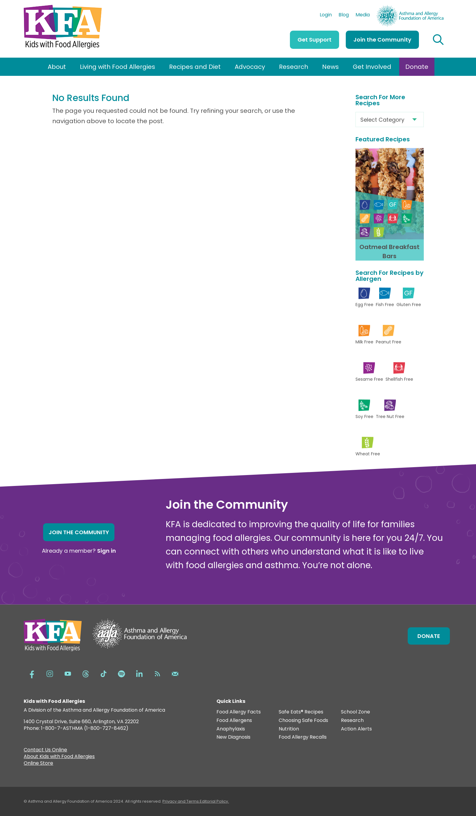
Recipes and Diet (195, 66)
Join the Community (382, 39)
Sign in (106, 551)
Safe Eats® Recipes (301, 712)
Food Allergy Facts (238, 712)
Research (293, 66)
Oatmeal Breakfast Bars (389, 251)
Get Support (315, 39)
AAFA (437, 8)
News (330, 66)
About (57, 66)
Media (362, 15)
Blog (343, 15)
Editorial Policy (214, 801)
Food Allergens (234, 720)
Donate (416, 66)
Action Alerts (356, 729)
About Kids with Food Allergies (59, 757)
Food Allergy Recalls (303, 737)
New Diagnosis (233, 737)
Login (326, 15)
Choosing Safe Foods (303, 720)
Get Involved (372, 66)
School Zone (355, 712)
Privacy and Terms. (181, 801)
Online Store (38, 764)
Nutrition (289, 729)
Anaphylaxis (230, 729)
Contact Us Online (45, 750)
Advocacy (250, 66)
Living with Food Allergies (117, 66)
